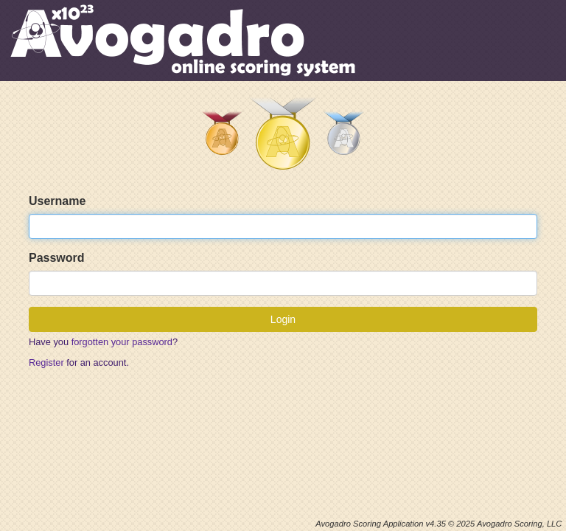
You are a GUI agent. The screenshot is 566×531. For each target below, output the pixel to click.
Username (57, 201)
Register (46, 362)
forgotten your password (121, 341)
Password (57, 257)
